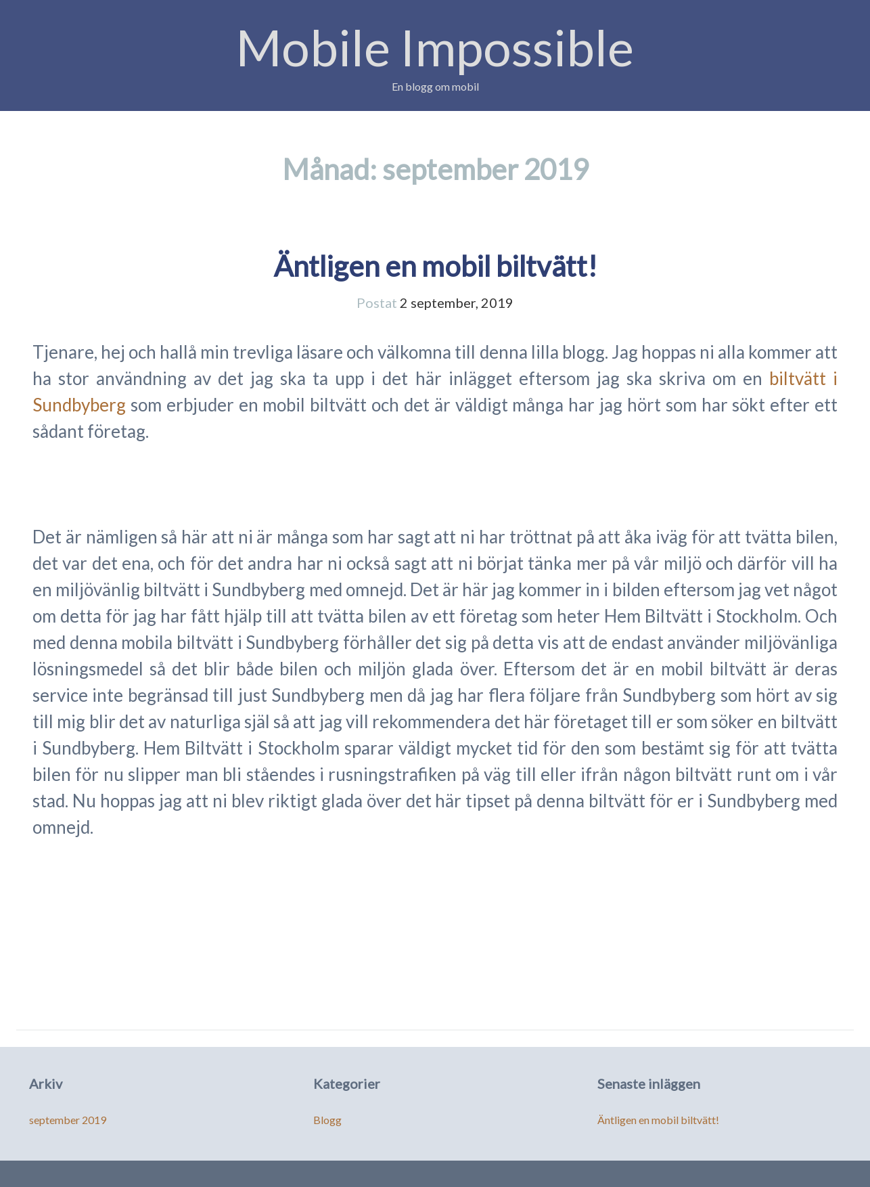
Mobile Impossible (435, 47)
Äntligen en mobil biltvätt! (435, 266)
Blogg (327, 1119)
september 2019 (67, 1119)
